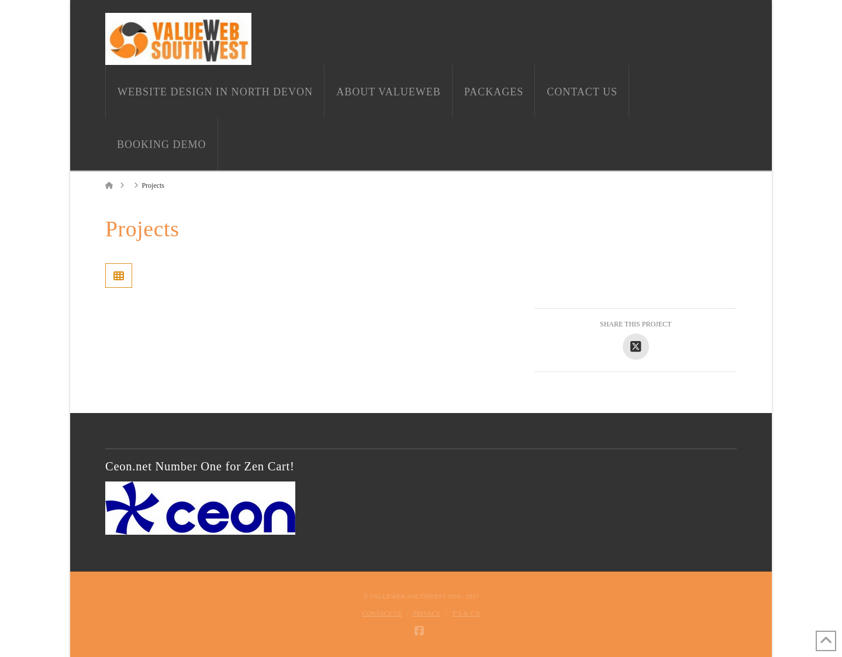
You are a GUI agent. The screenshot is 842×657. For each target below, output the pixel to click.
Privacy (427, 613)
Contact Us (382, 613)
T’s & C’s (466, 613)
